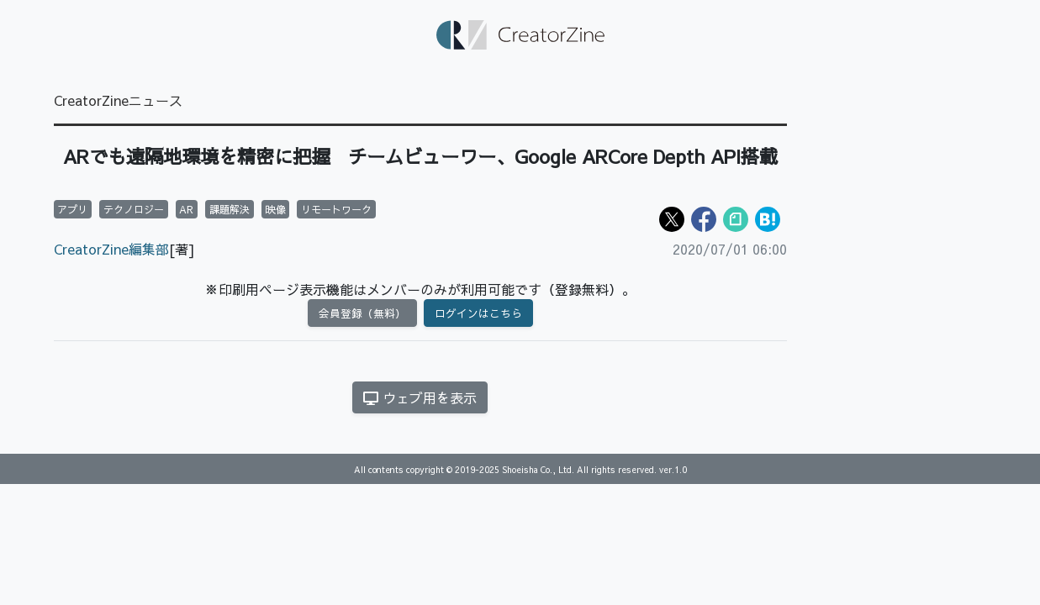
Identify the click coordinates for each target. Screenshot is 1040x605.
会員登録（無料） (362, 313)
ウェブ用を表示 (420, 397)
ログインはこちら (478, 313)
